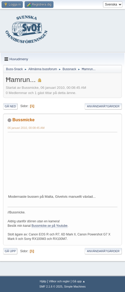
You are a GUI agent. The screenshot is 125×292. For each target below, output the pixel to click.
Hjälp (43, 281)
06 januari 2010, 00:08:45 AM (26, 127)
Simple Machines (75, 286)
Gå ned (10, 106)
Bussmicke (23, 120)
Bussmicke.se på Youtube (49, 226)
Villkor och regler (59, 281)
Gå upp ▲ (78, 281)
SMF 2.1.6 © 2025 (50, 286)
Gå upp (10, 251)
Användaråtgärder (103, 106)
